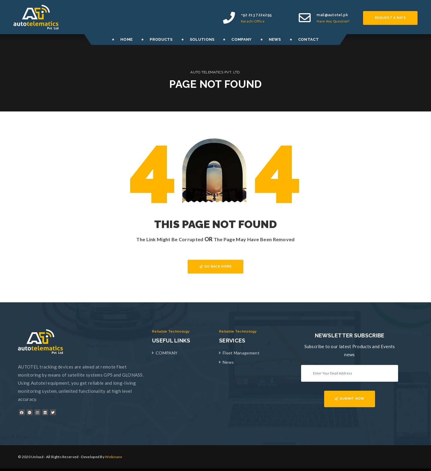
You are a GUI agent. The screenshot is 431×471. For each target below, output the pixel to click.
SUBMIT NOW (349, 399)
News (228, 362)
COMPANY (241, 39)
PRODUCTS (161, 39)
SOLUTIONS (202, 39)
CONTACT (308, 39)
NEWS (275, 39)
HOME (126, 39)
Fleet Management (241, 352)
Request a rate (390, 18)
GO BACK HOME (215, 266)
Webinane (113, 457)
